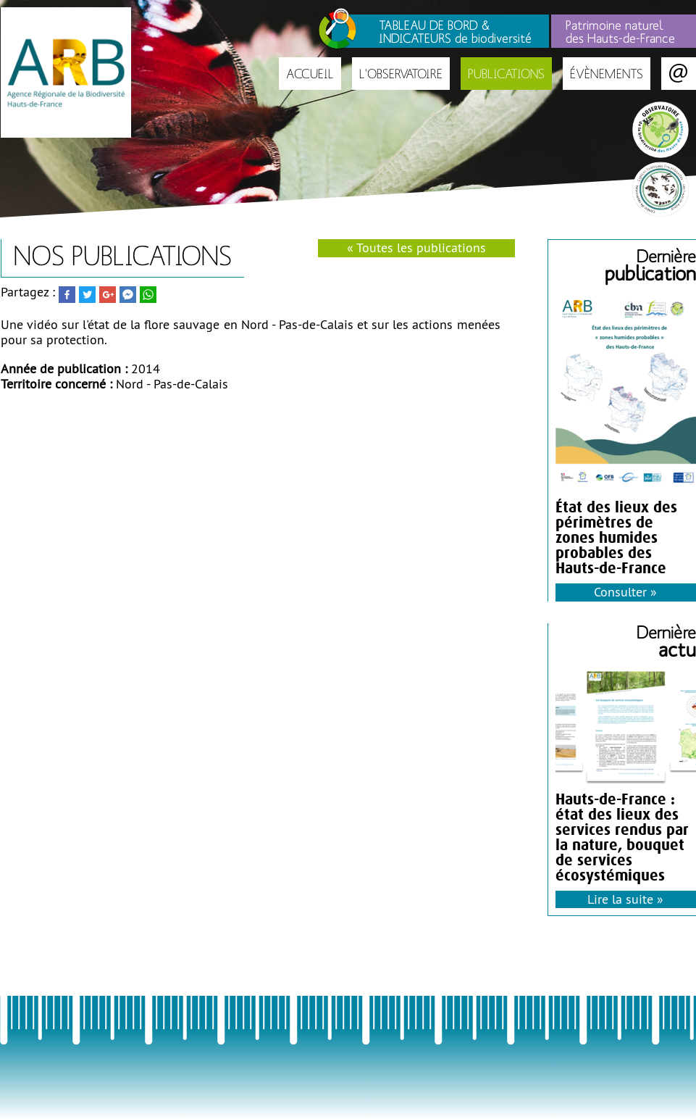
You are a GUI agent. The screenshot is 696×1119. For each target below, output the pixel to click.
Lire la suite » (625, 899)
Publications (506, 73)
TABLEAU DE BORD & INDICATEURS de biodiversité (455, 31)
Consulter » (625, 591)
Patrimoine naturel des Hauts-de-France (620, 31)
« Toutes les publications (416, 247)
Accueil (310, 73)
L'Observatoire (401, 73)
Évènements (606, 73)
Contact (678, 73)
